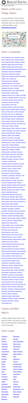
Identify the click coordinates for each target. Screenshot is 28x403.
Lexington (14, 168)
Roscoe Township (5, 255)
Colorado (4, 349)
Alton (2, 59)
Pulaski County (5, 241)
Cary (11, 85)
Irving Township (5, 154)
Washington (4, 289)
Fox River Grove (21, 123)
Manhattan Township (6, 187)
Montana (4, 399)
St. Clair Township (18, 274)
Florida (4, 356)
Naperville (17, 208)
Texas (15, 376)
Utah (14, 379)
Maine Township (21, 185)
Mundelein (4, 208)
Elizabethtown (20, 116)
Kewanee (15, 159)
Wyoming (16, 300)
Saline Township (6, 260)
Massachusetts (6, 387)
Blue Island (11, 71)
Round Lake (19, 255)
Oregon (15, 361)
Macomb (19, 182)
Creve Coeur (13, 104)
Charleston (11, 88)
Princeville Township (6, 239)
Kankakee (4, 159)
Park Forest (18, 227)
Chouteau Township (6, 95)
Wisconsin (16, 394)
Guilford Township (6, 142)
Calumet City (13, 78)
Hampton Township (20, 142)
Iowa (3, 371)
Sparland (19, 272)
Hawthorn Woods (5, 147)
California (5, 346)
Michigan (4, 389)
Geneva (4, 130)
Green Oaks (17, 137)
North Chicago (19, 213)
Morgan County (5, 201)
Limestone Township (15, 173)
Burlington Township (14, 76)
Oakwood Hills (5, 222)
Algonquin (17, 57)
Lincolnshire (4, 175)
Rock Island (16, 248)
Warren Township (12, 286)
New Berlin (11, 211)
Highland (23, 147)
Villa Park (20, 284)
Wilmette (10, 298)
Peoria (16, 232)
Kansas (4, 374)
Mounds (3, 203)
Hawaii (4, 361)
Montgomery (22, 199)
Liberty (19, 168)
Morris (11, 201)
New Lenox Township (19, 211)
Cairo (7, 78)
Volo (24, 284)
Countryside (4, 102)
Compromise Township (7, 100)
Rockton (14, 251)
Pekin (12, 232)
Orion (12, 225)
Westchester (18, 291)
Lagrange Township (6, 163)
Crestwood (16, 102)
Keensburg (10, 159)
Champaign (4, 88)
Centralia (21, 85)
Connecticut (5, 351)
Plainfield (3, 237)
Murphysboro (10, 208)
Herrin (19, 147)
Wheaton (9, 293)
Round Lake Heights (6, 258)
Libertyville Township (13, 170)
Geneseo (23, 128)
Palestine (3, 227)
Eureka (3, 121)
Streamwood (20, 277)
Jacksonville (20, 154)
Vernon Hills (14, 284)
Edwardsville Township (7, 116)
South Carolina (18, 369)
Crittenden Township (6, 107)
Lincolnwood (11, 175)
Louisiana (5, 379)
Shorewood (17, 267)
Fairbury (22, 121)
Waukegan (4, 291)
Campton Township (6, 81)
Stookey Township (12, 277)
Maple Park (15, 187)
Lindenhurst (18, 175)
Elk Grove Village (14, 36)
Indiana (4, 369)
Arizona (4, 341)
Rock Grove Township (7, 248)
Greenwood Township (6, 140)
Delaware (5, 354)
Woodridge (4, 300)
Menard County (5, 196)
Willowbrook (4, 298)
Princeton (19, 237)
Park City (12, 227)
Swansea (11, 279)
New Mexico (17, 346)
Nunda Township (11, 218)
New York (16, 349)
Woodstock (10, 300)
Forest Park (14, 123)
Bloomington (5, 71)
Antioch (12, 59)
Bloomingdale (9, 69)
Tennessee (16, 374)
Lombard (14, 180)
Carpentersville (5, 85)
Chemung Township (6, 90)
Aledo (2, 57)
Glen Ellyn (23, 130)
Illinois (5, 5)
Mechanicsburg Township (7, 194)
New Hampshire (18, 341)
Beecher (21, 64)
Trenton (13, 281)
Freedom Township (14, 126)
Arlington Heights (19, 59)
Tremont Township (6, 281)
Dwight (16, 111)
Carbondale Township (6, 83)
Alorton (22, 57)
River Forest (21, 244)
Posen (14, 237)
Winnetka (15, 298)
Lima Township (5, 173)
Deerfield (12, 109)
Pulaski (24, 239)
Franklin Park (4, 126)
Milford (21, 196)
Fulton (13, 128)
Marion (21, 187)
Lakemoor (3, 168)
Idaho (3, 364)
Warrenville (20, 286)
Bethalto (3, 69)
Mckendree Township (11, 192)
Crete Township (5, 104)
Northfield (10, 215)
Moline (17, 199)
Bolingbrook (18, 71)
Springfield (4, 274)
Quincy (11, 241)
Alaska (4, 339)
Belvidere (9, 67)
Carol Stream (16, 83)
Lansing (9, 168)
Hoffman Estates (5, 152)
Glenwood (4, 135)
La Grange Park (12, 161)
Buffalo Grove (5, 76)
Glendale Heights (10, 133)
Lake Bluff (14, 163)
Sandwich (13, 260)
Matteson (17, 189)
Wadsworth (4, 286)
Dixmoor (3, 111)
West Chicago (11, 291)
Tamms (22, 279)
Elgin (15, 116)
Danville (21, 107)
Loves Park (4, 182)
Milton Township (5, 199)
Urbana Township (5, 284)
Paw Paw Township (13, 229)
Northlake (3, 218)
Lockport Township (6, 180)
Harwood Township (14, 144)
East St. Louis (11, 114)
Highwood (11, 149)
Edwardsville (19, 114)
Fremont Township (6, 128)
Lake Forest (21, 163)
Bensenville (15, 67)
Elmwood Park (19, 118)
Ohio (14, 356)
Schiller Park (4, 265)
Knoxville (21, 159)
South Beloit (21, 270)
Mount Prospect (5, 206)
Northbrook (4, 215)
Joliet (7, 156)
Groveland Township (18, 140)
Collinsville (4, 97)
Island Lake (13, 154)
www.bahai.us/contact (9, 27)
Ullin (17, 281)
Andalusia (7, 59)
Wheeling (14, 293)
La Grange (4, 161)
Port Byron (9, 237)
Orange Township (5, 225)
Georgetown (9, 130)
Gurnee (13, 142)
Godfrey (9, 135)
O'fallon (18, 218)
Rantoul (16, 241)
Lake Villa (13, 166)
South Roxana (13, 272)
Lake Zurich (19, 166)
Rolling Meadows (15, 253)
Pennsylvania (17, 364)
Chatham (16, 88)
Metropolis (12, 196)
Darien (3, 109)
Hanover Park (5, 144)
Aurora (3, 62)
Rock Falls (15, 246)
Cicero (13, 95)
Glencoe (3, 133)
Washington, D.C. (18, 389)
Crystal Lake (15, 107)
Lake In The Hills (5, 166)
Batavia (9, 64)
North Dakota (17, 354)
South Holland (5, 272)
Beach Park (15, 64)
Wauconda (22, 289)
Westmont (4, 293)
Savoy (17, 260)
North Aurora (12, 213)
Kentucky (4, 376)
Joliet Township (13, 156)
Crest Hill (10, 102)
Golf (13, 135)
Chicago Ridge (14, 92)
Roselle (13, 255)
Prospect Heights (16, 239)
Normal (6, 213)
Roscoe (22, 253)
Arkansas (5, 344)
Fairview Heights (5, 123)
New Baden (4, 211)
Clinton (18, 95)
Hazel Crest (14, 147)
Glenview (18, 133)
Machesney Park (12, 182)
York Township (5, 303)
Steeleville (4, 277)
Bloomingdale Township (20, 69)
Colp (24, 97)
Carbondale (15, 81)
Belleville (3, 67)
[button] (16, 42)
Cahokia (3, 78)
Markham (3, 189)
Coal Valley (23, 95)
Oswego (16, 225)
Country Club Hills (18, 100)
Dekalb (17, 109)
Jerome (3, 156)
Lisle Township (5, 177)
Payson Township (5, 232)
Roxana (24, 258)
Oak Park (10, 220)
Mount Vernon (13, 206)
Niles (2, 213)
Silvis (12, 270)
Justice (19, 156)
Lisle (23, 175)
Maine (3, 381)
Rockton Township (21, 251)
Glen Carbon (16, 130)
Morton (15, 201)
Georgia (4, 359)
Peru (12, 234)
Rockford (22, 248)
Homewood (13, 152)
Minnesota (5, 392)
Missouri (4, 397)
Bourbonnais (4, 74)
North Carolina (17, 351)
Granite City (4, 137)
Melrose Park (18, 194)
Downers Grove (10, 111)
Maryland (4, 384)
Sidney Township (5, 270)
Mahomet (3, 185)
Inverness (19, 152)
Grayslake (10, 137)
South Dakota (17, 371)
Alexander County (9, 57)
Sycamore (16, 279)
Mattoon (23, 189)
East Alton (21, 111)
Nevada (15, 339)
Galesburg (18, 128)
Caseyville (15, 85)
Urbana (21, 281)
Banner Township (10, 62)
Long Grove (20, 180)
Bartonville (4, 64)
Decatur (7, 109)
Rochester (9, 246)
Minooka (12, 199)
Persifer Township (6, 234)
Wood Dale (21, 298)
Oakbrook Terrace (17, 220)
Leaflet (9, 46)
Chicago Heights (5, 92)
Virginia (15, 384)
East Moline (4, 114)
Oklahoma (16, 359)
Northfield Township (18, 215)
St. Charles (10, 274)
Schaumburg (4, 263)
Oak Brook (23, 218)
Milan (17, 196)
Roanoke (3, 246)
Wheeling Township (6, 296)
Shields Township (18, 265)
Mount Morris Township (12, 203)
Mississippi (5, 394)
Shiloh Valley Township (7, 267)
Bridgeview (11, 74)
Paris (8, 227)
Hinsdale (17, 149)
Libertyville (4, 170)
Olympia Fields (13, 222)
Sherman (11, 265)
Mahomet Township (12, 185)
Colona (21, 97)
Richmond (14, 244)
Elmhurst (13, 118)
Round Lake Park (17, 258)
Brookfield (17, 74)
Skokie (15, 270)
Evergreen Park (15, 121)
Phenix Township (18, 234)
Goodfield (17, 135)
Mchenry (3, 192)
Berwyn (20, 67)
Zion (10, 303)
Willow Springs (16, 296)
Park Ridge (4, 229)
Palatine (21, 225)
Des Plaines (23, 109)
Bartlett (23, 62)
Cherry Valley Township (18, 90)
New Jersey (17, 344)
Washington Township (13, 289)
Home (2, 5)
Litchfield (12, 177)
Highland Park (5, 149)
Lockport (17, 177)
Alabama (4, 336)
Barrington (17, 62)
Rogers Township (6, 253)
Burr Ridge (22, 76)
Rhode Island (17, 366)
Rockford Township (6, 251)
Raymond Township (6, 244)
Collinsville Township (13, 97)
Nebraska (16, 336)
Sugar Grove (4, 279)
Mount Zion (21, 206)
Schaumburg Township (14, 263)
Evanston (8, 121)
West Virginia (17, 392)
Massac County (11, 189)
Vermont (15, 381)
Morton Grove (21, 201)
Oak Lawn (4, 220)
